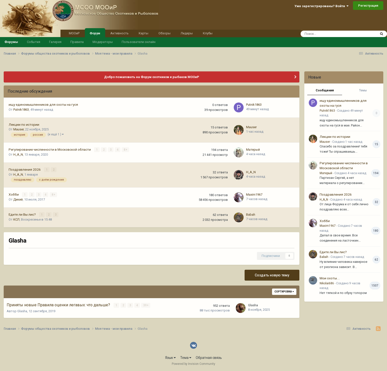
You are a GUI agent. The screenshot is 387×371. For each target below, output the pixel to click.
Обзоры (164, 33)
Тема (185, 358)
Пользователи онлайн (138, 42)
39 (145, 305)
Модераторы (103, 42)
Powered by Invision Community (193, 364)
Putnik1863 (21, 109)
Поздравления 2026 (25, 169)
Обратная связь (209, 358)
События (33, 42)
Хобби (14, 194)
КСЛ (16, 219)
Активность (119, 33)
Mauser (18, 129)
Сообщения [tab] (325, 90)
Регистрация (368, 5)
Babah (250, 214)
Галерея (55, 42)
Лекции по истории (24, 124)
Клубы (208, 33)
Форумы (11, 42)
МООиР (74, 33)
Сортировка (284, 291)
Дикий (18, 199)
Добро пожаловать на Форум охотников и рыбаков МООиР (151, 77)
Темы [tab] (363, 90)
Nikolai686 (327, 283)
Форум (95, 33)
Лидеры (187, 33)
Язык (170, 358)
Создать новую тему (272, 275)
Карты (143, 33)
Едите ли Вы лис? (23, 214)
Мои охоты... (330, 278)
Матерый (253, 149)
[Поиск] (325, 34)
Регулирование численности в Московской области (50, 149)
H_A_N (18, 154)
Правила (77, 42)
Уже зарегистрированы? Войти (321, 6)
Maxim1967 (254, 194)
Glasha (22, 311)
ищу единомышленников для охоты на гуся (43, 104)
